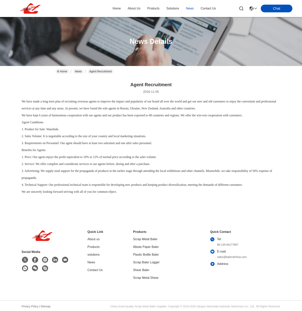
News (78, 71)
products (153, 8)
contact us (208, 8)
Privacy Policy (30, 306)
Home (116, 8)
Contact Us (95, 270)
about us (134, 8)
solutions (172, 8)
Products (93, 246)
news (190, 8)
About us (93, 239)
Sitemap (45, 306)
